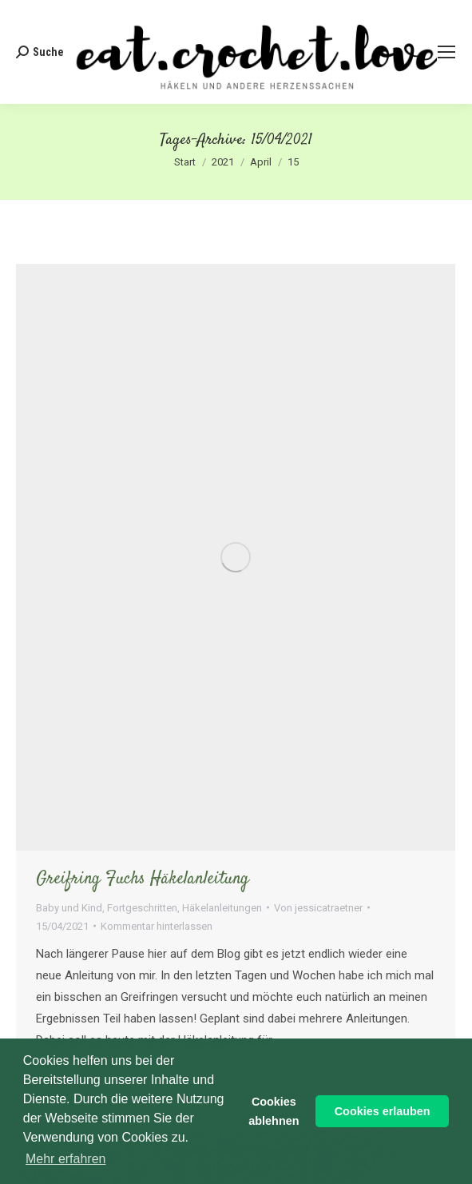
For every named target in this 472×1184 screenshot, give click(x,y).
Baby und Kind (69, 908)
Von (318, 908)
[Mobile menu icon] (446, 52)
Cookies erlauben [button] (382, 1111)
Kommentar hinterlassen (156, 926)
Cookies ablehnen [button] (273, 1111)
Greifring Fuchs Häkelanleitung (142, 878)
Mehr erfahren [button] (66, 1159)
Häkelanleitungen (222, 908)
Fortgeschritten (142, 908)
